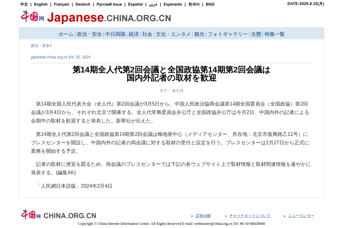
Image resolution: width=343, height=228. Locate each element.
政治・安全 (40, 45)
